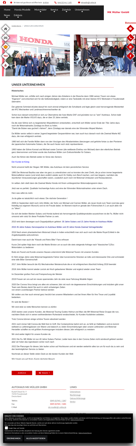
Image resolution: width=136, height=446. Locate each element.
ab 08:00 (46, 3)
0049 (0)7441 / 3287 (58, 401)
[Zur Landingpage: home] (5, 33)
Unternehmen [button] (82, 9)
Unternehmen (75, 392)
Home (7, 9)
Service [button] (54, 9)
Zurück (22, 373)
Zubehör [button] (66, 9)
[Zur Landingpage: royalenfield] (5, 51)
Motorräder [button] (40, 9)
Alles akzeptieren (35, 438)
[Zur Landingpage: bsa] (5, 60)
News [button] (7, 15)
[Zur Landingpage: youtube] (5, 69)
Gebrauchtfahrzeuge (77, 398)
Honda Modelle (22, 9)
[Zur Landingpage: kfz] (5, 42)
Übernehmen (13, 438)
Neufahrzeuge (75, 395)
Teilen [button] (43, 373)
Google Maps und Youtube (16, 428)
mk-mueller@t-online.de (57, 407)
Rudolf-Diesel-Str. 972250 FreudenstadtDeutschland (19, 394)
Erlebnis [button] (18, 15)
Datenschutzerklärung (77, 420)
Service (72, 402)
